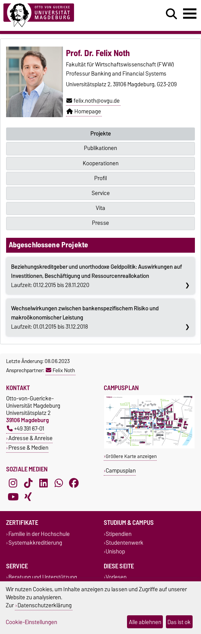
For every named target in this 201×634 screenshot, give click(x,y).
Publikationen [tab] (100, 148)
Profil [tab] (100, 178)
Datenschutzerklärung (45, 605)
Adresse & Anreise (30, 438)
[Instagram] (13, 483)
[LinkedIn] (43, 483)
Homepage (83, 111)
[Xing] (28, 496)
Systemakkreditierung (35, 542)
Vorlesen (116, 577)
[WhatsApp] (59, 483)
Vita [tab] (100, 208)
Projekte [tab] (100, 133)
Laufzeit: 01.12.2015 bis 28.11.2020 (96, 276)
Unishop (115, 551)
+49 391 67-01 (25, 428)
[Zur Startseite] (61, 15)
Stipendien (119, 533)
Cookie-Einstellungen (31, 622)
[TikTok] (28, 483)
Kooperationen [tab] (101, 163)
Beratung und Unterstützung (42, 577)
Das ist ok (179, 622)
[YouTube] (13, 496)
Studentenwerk (124, 542)
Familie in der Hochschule (39, 533)
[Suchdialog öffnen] (171, 14)
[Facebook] (74, 483)
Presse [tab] (100, 222)
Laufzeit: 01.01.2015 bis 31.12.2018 (85, 317)
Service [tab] (101, 193)
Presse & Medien (28, 447)
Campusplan (121, 470)
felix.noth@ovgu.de (93, 100)
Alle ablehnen (145, 622)
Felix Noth (60, 370)
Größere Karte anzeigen (131, 456)
